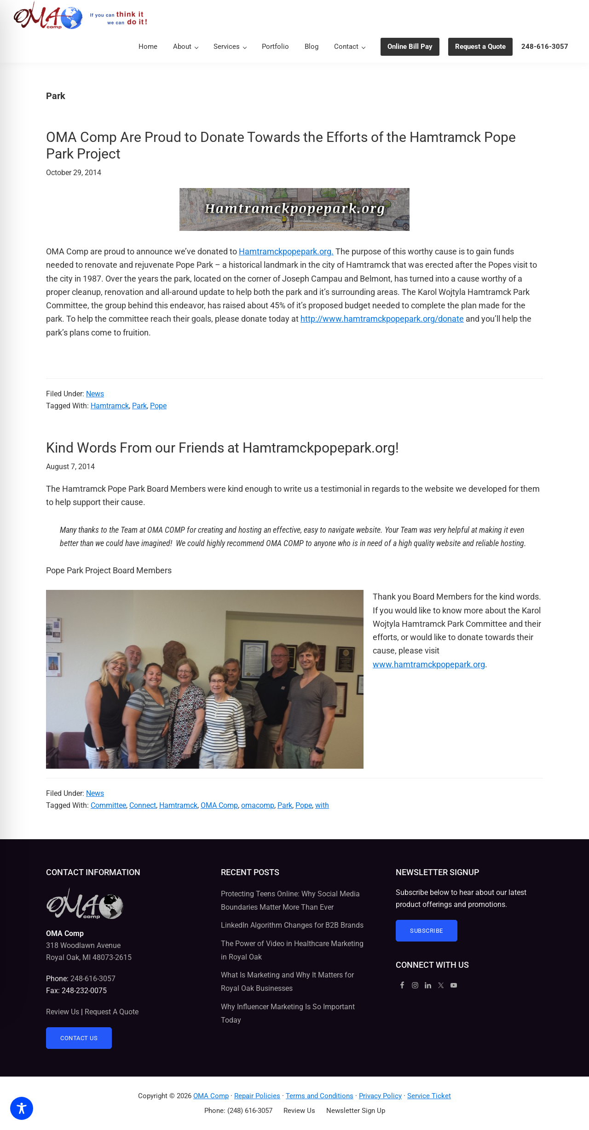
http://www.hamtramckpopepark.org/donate (382, 319)
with (322, 805)
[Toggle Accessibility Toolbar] (21, 1108)
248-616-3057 (92, 978)
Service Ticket (429, 1096)
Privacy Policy (380, 1096)
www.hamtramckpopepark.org (429, 664)
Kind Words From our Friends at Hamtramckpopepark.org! (222, 448)
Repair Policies (257, 1096)
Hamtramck (110, 405)
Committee (108, 805)
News (95, 393)
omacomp (257, 805)
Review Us (62, 1011)
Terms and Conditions (319, 1096)
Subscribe (426, 930)
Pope (158, 405)
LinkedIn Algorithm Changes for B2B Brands (292, 925)
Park (139, 405)
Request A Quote (112, 1011)
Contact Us (79, 1038)
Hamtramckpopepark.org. (286, 251)
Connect (142, 805)
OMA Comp (219, 805)
